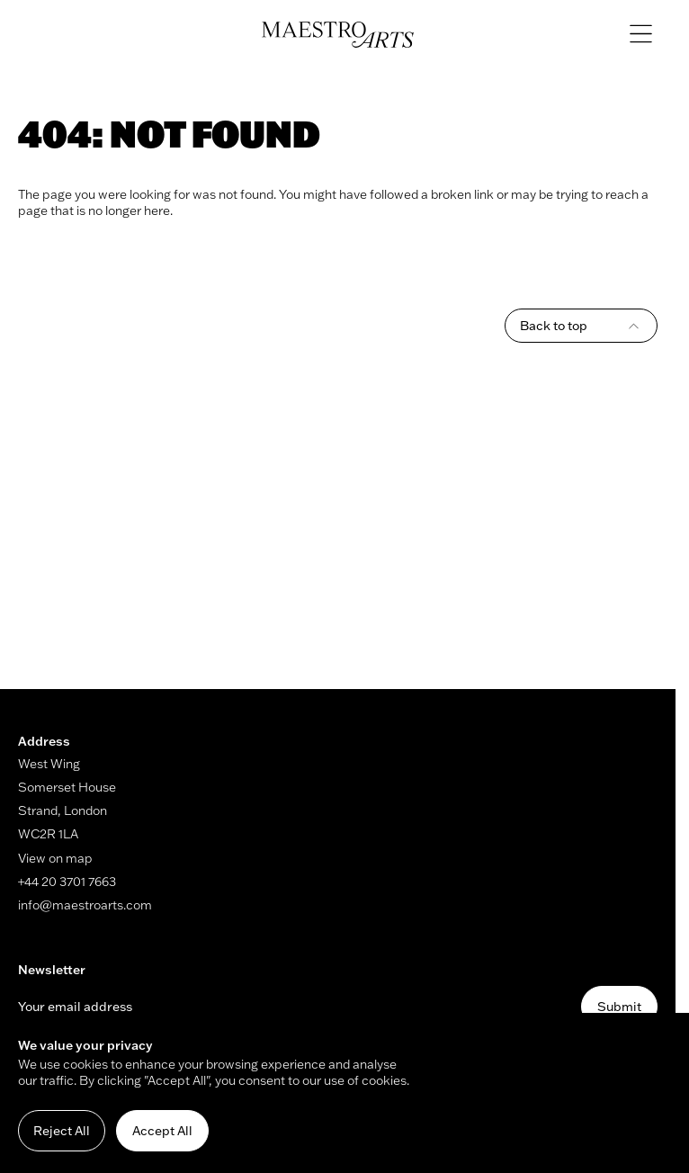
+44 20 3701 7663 (67, 881)
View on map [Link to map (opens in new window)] (55, 858)
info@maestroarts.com (85, 905)
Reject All (61, 1131)
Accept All (162, 1131)
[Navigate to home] (338, 35)
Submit (619, 1006)
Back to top (581, 326)
